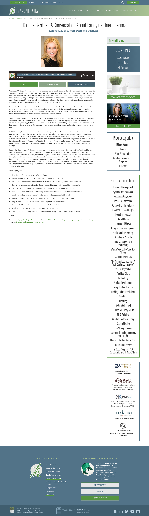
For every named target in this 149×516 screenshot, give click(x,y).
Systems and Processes (123, 191)
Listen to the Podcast (53, 468)
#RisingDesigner (123, 144)
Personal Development (123, 187)
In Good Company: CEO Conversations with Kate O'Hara (123, 350)
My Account (50, 491)
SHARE (25, 84)
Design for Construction (123, 287)
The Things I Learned (123, 344)
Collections (123, 62)
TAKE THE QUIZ (18, 2)
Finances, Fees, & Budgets (123, 209)
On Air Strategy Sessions (123, 328)
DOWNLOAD (53, 84)
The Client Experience (123, 200)
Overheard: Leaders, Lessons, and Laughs (123, 334)
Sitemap (19, 508)
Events (123, 148)
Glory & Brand (38, 511)
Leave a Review (123, 126)
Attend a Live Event (53, 472)
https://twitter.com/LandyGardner (31, 222)
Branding (123, 300)
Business (123, 165)
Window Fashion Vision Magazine (123, 159)
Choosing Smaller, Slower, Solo (123, 340)
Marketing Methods (123, 256)
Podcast (19, 19)
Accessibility (36, 508)
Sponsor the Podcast (123, 97)
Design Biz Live (123, 323)
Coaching (123, 296)
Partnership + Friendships (123, 205)
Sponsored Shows (123, 223)
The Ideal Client (123, 273)
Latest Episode (123, 57)
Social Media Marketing (123, 232)
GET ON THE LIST (81, 84)
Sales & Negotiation (123, 268)
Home (11, 19)
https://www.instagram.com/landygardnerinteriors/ (70, 220)
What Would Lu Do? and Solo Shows (123, 250)
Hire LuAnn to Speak (53, 475)
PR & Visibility (123, 314)
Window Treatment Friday (123, 318)
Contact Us (50, 494)
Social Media (123, 218)
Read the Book (51, 465)
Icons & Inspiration (123, 214)
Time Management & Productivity (123, 243)
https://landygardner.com (27, 220)
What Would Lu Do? (123, 153)
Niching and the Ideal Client (123, 291)
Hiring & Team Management (123, 228)
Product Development (123, 282)
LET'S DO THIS (100, 498)
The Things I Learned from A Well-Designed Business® (123, 263)
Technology (123, 278)
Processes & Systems (123, 196)
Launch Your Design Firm (123, 309)
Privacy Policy (27, 508)
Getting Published (123, 305)
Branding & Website (123, 237)
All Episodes (123, 67)
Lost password (51, 488)
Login (133, 2)
